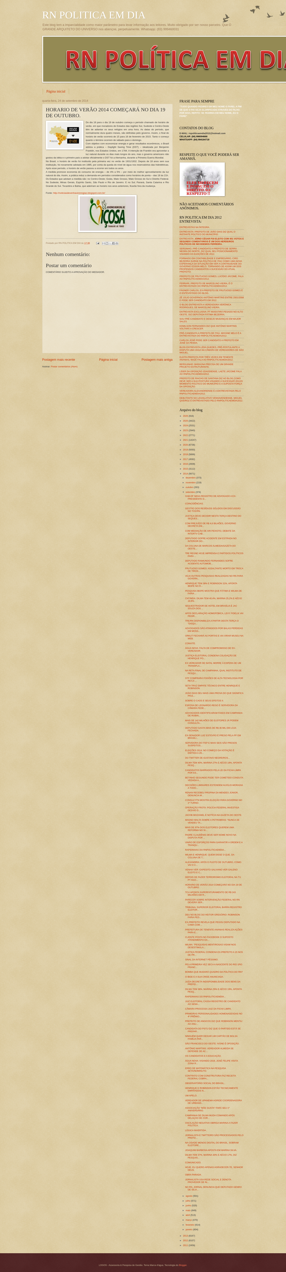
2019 (185, 449)
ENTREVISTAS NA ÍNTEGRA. (195, 227)
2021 (185, 440)
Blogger (183, 1265)
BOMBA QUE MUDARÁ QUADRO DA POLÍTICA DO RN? (214, 972)
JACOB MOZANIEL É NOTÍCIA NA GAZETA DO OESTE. (213, 815)
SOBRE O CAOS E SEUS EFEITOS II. (204, 700)
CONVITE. (190, 643)
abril (188, 1215)
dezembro (191, 477)
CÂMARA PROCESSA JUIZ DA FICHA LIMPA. (208, 1008)
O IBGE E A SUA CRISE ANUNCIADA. (204, 976)
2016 (185, 464)
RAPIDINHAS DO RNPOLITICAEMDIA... (205, 850)
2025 (185, 420)
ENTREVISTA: (212, 241)
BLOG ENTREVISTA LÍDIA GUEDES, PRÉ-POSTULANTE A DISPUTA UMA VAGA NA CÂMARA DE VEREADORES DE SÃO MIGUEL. (212, 350)
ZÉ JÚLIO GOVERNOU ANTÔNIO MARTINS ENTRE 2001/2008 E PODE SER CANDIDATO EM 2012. (212, 298)
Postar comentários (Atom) (64, 366)
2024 (185, 425)
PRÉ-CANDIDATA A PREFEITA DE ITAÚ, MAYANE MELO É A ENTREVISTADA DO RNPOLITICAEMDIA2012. (210, 334)
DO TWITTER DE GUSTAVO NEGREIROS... (207, 758)
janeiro (189, 1229)
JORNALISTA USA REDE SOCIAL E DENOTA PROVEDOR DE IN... (208, 1180)
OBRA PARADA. (193, 1174)
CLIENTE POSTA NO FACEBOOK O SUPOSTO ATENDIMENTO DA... (209, 938)
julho (188, 1200)
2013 (185, 1235)
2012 (185, 1240)
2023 (185, 430)
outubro (190, 487)
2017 (185, 459)
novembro (191, 482)
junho (189, 1205)
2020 (185, 444)
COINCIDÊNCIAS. (194, 503)
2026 (185, 416)
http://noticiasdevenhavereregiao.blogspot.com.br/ (79, 193)
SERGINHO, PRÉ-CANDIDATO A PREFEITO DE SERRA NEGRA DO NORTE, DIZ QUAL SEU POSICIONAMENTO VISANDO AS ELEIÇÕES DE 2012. (209, 251)
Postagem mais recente (58, 359)
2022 (185, 435)
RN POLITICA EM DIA (94, 15)
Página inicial (55, 91)
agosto (189, 1196)
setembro (191, 492)
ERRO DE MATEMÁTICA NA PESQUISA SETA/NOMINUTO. (205, 1069)
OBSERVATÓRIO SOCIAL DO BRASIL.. (205, 1083)
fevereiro (190, 1224)
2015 (185, 468)
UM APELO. (191, 1095)
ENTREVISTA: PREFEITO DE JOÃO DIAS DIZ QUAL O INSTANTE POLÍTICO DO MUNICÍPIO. (207, 233)
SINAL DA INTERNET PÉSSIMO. (201, 959)
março (189, 1220)
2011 (185, 1245)
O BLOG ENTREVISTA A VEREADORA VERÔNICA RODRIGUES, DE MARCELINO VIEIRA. (205, 306)
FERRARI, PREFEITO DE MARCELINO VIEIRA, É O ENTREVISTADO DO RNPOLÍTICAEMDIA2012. (206, 284)
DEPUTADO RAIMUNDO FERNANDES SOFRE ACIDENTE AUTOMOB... (209, 562)
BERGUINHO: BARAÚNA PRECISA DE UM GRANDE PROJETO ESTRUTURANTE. (206, 365)
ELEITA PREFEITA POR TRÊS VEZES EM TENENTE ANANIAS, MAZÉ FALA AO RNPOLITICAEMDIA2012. (206, 358)
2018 (185, 454)
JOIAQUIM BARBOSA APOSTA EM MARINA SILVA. (211, 1150)
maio (188, 1210)
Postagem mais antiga (157, 359)
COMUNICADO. (193, 1162)
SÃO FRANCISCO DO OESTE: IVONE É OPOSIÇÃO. (212, 1043)
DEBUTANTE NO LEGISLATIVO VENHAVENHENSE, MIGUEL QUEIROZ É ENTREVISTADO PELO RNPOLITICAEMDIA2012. (211, 399)
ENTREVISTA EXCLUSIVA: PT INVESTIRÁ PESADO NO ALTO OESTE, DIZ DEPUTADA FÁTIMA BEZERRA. (211, 313)
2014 (185, 473)
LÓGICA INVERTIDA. (196, 1130)
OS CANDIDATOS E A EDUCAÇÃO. (203, 1056)
